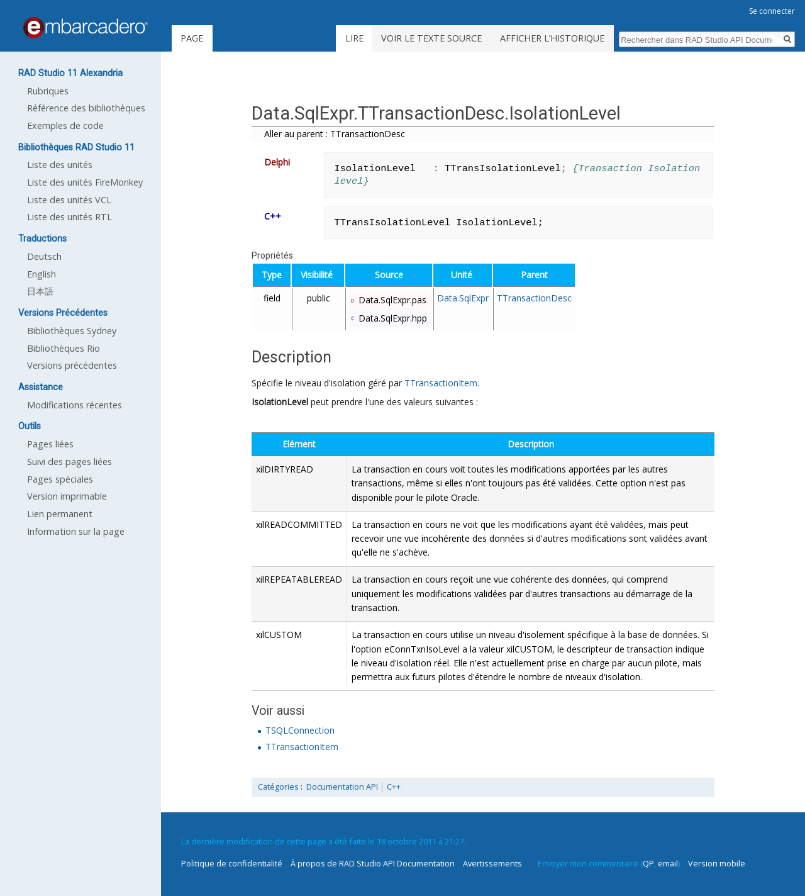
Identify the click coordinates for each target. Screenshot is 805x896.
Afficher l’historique (552, 38)
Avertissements (492, 863)
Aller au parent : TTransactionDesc (334, 134)
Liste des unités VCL (69, 200)
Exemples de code (65, 126)
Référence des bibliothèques (86, 108)
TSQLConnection (300, 730)
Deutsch (44, 256)
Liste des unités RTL (69, 217)
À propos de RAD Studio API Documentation (373, 863)
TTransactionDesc (534, 298)
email (668, 863)
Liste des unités (59, 165)
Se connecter (772, 11)
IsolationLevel (280, 402)
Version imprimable (67, 496)
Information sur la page (76, 531)
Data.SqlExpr (463, 298)
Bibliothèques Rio (63, 348)
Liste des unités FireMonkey (85, 182)
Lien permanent (59, 514)
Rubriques (48, 91)
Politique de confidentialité (231, 863)
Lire (354, 38)
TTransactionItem (440, 383)
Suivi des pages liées (69, 462)
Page (191, 38)
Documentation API (342, 786)
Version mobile (716, 863)
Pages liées (50, 444)
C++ (394, 786)
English (41, 274)
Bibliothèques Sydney (71, 331)
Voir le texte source (431, 38)
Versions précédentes (72, 365)
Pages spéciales (60, 479)
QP (648, 863)
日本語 (40, 291)
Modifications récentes (74, 405)
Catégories (278, 786)
